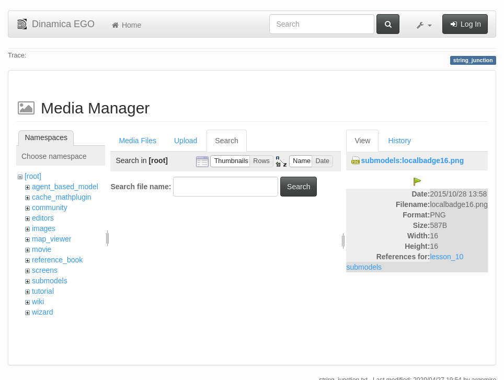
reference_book (57, 260)
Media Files (137, 140)
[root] (33, 176)
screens (45, 270)
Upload (185, 140)
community (49, 207)
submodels (49, 281)
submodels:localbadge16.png (412, 160)
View (362, 140)
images (43, 228)
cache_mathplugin (61, 197)
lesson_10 (446, 256)
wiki (38, 301)
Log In (465, 24)
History (399, 140)
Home (125, 25)
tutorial (43, 291)
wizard (42, 312)
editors (43, 218)
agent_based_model (65, 186)
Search (226, 140)
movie (41, 249)
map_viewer (51, 239)
